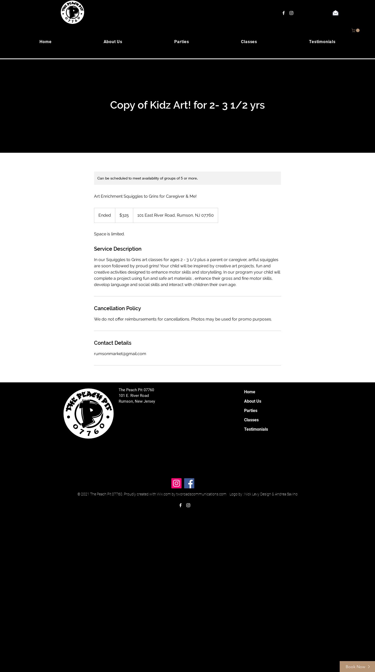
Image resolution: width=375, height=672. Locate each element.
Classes (251, 419)
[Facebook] (189, 483)
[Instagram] (176, 483)
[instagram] (291, 13)
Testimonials (256, 429)
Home (249, 391)
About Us (252, 401)
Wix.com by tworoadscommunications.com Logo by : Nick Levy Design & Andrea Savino (227, 494)
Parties (250, 410)
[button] (356, 30)
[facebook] (283, 13)
